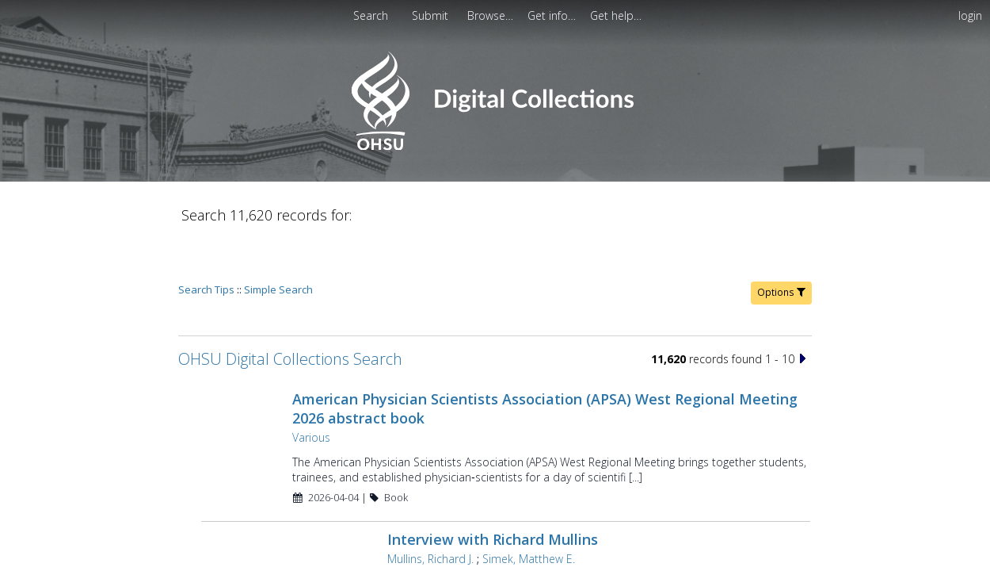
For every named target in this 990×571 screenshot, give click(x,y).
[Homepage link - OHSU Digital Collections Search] (495, 146)
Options (781, 247)
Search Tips (206, 244)
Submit (431, 15)
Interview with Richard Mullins (492, 494)
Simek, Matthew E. (528, 513)
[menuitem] (432, 15)
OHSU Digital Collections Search (290, 313)
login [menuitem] (970, 15)
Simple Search (278, 244)
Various (311, 392)
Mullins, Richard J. (430, 513)
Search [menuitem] (370, 15)
